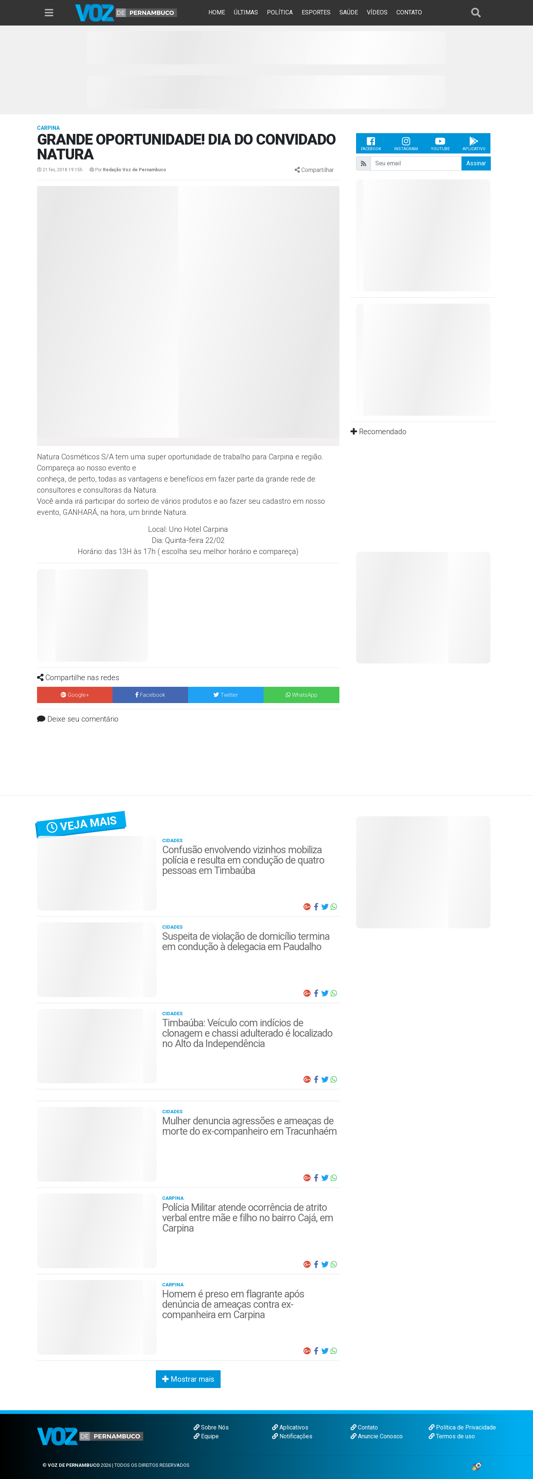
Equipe (206, 1436)
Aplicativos (290, 1427)
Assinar (476, 163)
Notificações (292, 1436)
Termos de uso (452, 1436)
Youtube (440, 143)
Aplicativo (474, 143)
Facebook (371, 143)
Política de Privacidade (462, 1427)
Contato (364, 1427)
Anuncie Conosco (377, 1436)
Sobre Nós (211, 1427)
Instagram (406, 143)
